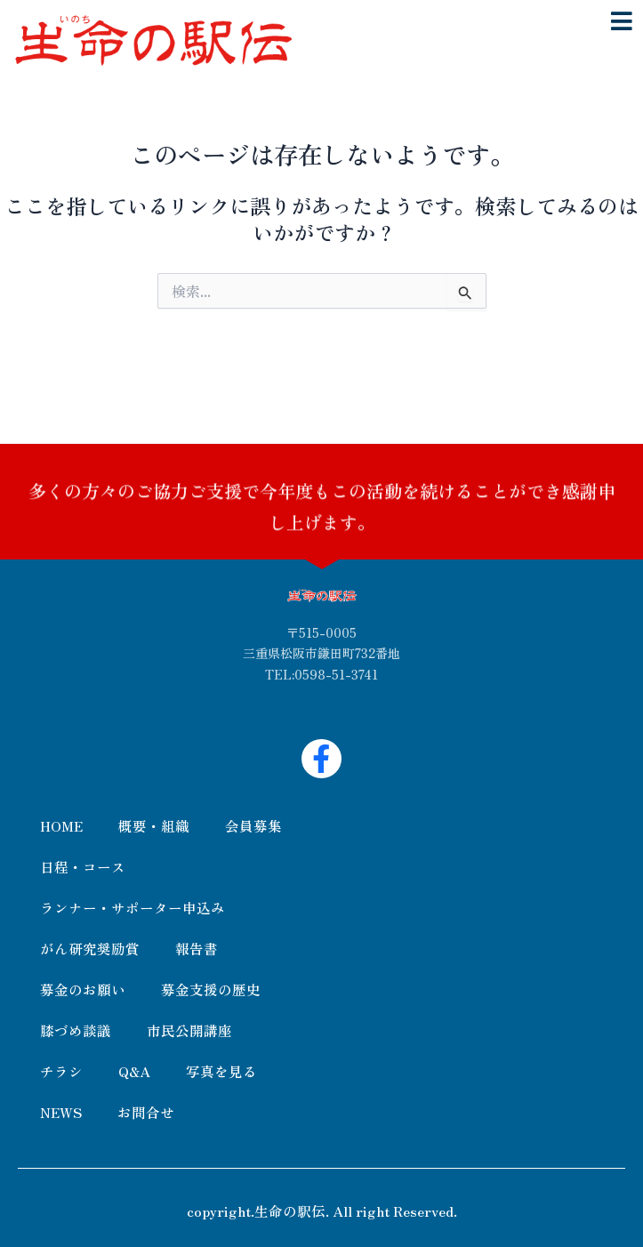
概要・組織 (153, 825)
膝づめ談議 (75, 1030)
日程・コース (82, 866)
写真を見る (221, 1071)
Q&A (134, 1071)
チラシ (61, 1071)
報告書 (196, 948)
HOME (61, 825)
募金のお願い (82, 989)
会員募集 (253, 825)
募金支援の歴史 (211, 989)
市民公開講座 (189, 1030)
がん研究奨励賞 (90, 948)
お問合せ (145, 1112)
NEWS (61, 1112)
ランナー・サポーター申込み (132, 907)
